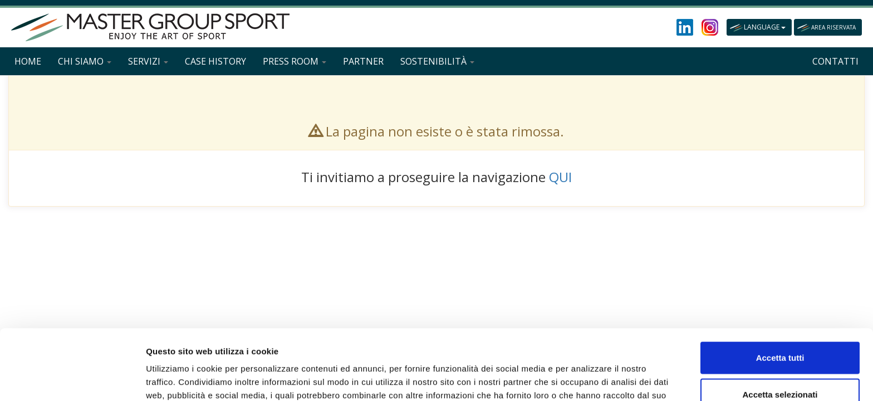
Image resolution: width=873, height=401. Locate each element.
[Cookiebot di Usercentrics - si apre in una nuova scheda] (72, 379)
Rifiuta (780, 364)
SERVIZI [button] (148, 61)
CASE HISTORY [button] (215, 61)
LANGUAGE (765, 27)
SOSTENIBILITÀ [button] (437, 61)
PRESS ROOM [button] (294, 61)
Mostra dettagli (586, 379)
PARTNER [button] (363, 61)
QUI (560, 177)
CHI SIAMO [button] (84, 61)
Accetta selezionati (779, 328)
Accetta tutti (780, 291)
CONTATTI (835, 61)
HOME (27, 61)
